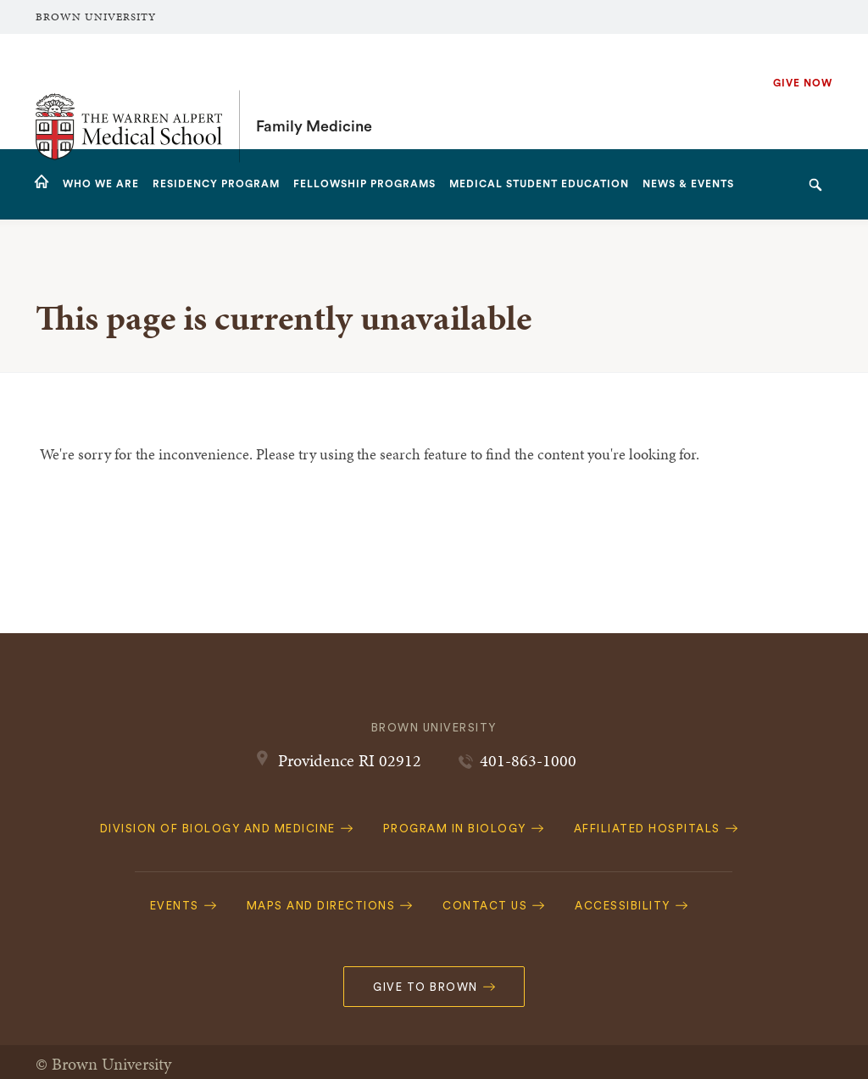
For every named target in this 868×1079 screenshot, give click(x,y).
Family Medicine (314, 91)
